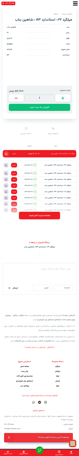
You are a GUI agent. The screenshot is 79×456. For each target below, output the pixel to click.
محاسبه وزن (24, 453)
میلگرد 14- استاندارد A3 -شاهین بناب (57, 204)
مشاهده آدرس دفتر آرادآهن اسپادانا (53, 437)
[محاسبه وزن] (24, 452)
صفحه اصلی (24, 366)
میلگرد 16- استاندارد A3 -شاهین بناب (58, 198)
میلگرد (55, 14)
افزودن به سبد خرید (39, 107)
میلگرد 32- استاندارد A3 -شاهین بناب (57, 165)
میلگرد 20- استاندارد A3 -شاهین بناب (57, 185)
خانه (71, 453)
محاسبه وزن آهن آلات (25, 376)
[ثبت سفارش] (8, 452)
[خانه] (71, 452)
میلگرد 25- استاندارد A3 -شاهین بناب (57, 179)
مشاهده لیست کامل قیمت (39, 215)
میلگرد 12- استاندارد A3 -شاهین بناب (58, 210)
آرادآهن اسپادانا (67, 14)
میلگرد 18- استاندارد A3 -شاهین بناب (57, 191)
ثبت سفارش (8, 453)
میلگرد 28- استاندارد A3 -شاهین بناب (57, 173)
